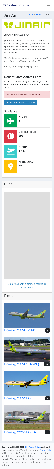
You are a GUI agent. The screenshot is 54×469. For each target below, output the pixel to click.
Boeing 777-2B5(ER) (20, 432)
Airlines (39, 14)
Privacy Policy (45, 450)
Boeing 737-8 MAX (19, 330)
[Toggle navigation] (48, 5)
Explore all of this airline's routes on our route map (27, 285)
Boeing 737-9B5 (17, 398)
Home (30, 14)
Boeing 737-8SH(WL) (21, 364)
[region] (27, 235)
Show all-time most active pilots (20, 102)
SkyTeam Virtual (33, 447)
